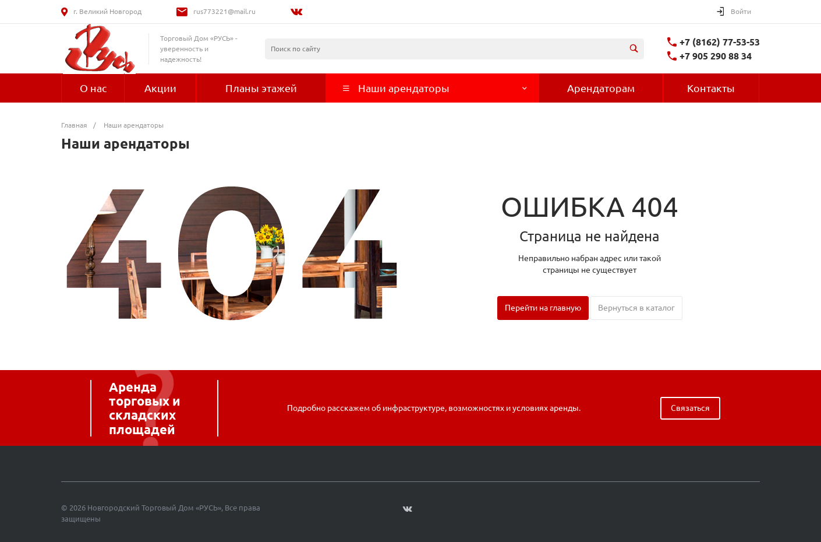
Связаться (690, 408)
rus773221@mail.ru (224, 11)
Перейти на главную (543, 307)
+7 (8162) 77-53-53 (720, 42)
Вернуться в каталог (636, 307)
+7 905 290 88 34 (716, 56)
